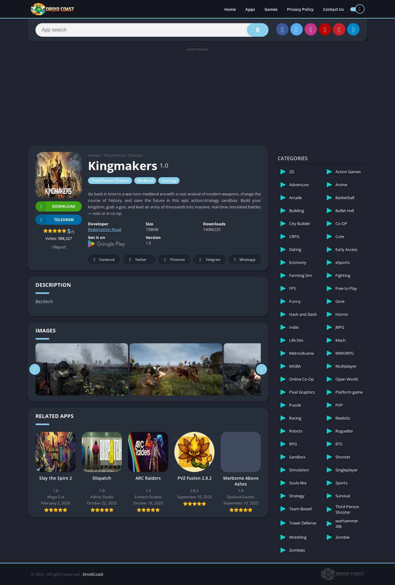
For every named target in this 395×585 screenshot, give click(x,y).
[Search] (151, 30)
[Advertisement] (197, 96)
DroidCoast (93, 574)
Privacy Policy (300, 9)
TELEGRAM (54, 220)
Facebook (103, 260)
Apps (250, 9)
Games (270, 9)
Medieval (145, 180)
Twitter (137, 260)
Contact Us (333, 9)
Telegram (208, 260)
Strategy (169, 180)
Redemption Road (104, 229)
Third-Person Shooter (123, 155)
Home (230, 9)
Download (55, 206)
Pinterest (173, 260)
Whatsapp (244, 260)
